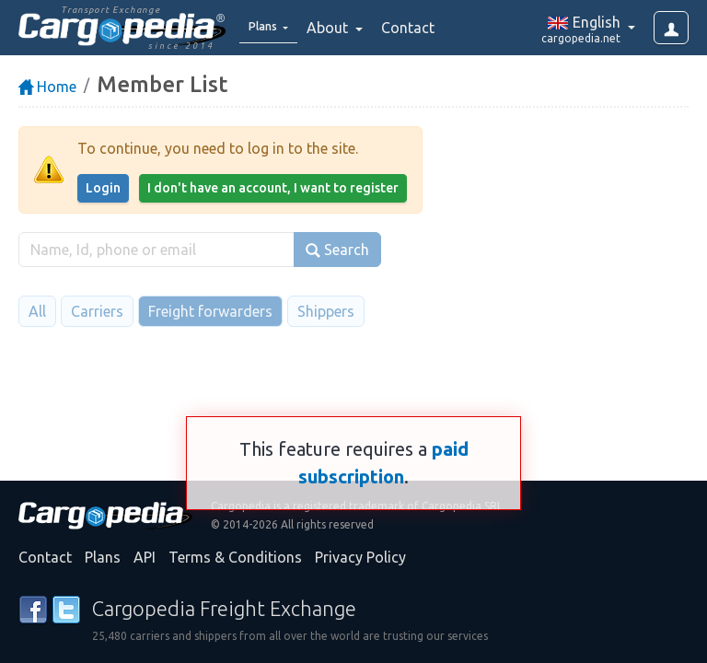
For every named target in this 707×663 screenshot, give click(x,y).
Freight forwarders (210, 311)
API (144, 557)
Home (47, 86)
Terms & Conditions (235, 557)
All (37, 311)
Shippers (325, 311)
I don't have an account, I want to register (273, 187)
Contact (420, 27)
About (342, 27)
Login (103, 187)
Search (337, 250)
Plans (103, 557)
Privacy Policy (360, 557)
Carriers (97, 311)
